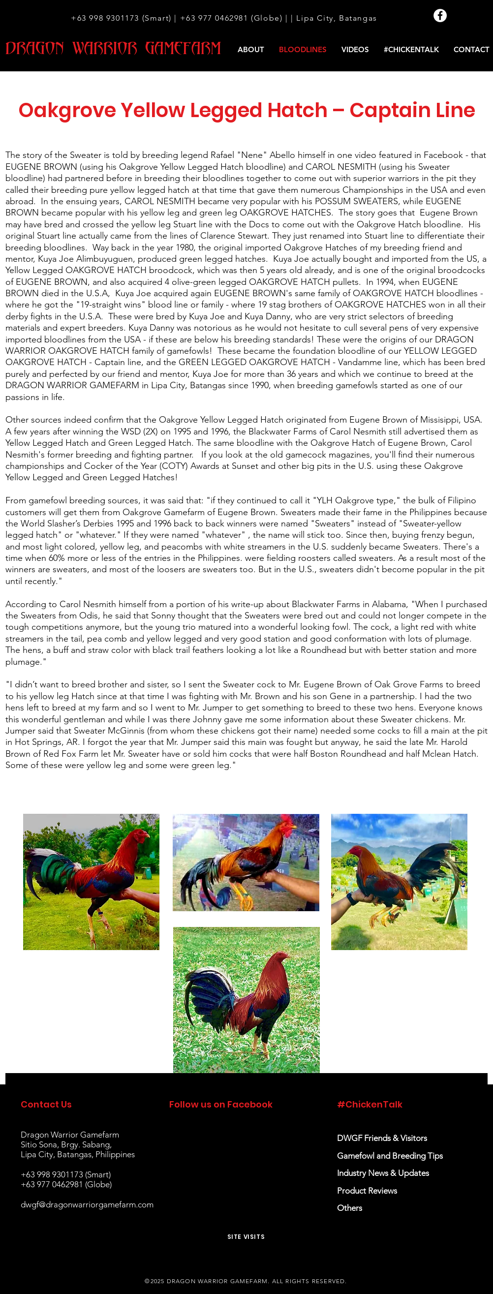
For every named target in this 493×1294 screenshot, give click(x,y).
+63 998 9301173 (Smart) (121, 18)
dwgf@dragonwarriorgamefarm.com (87, 1204)
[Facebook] (440, 15)
